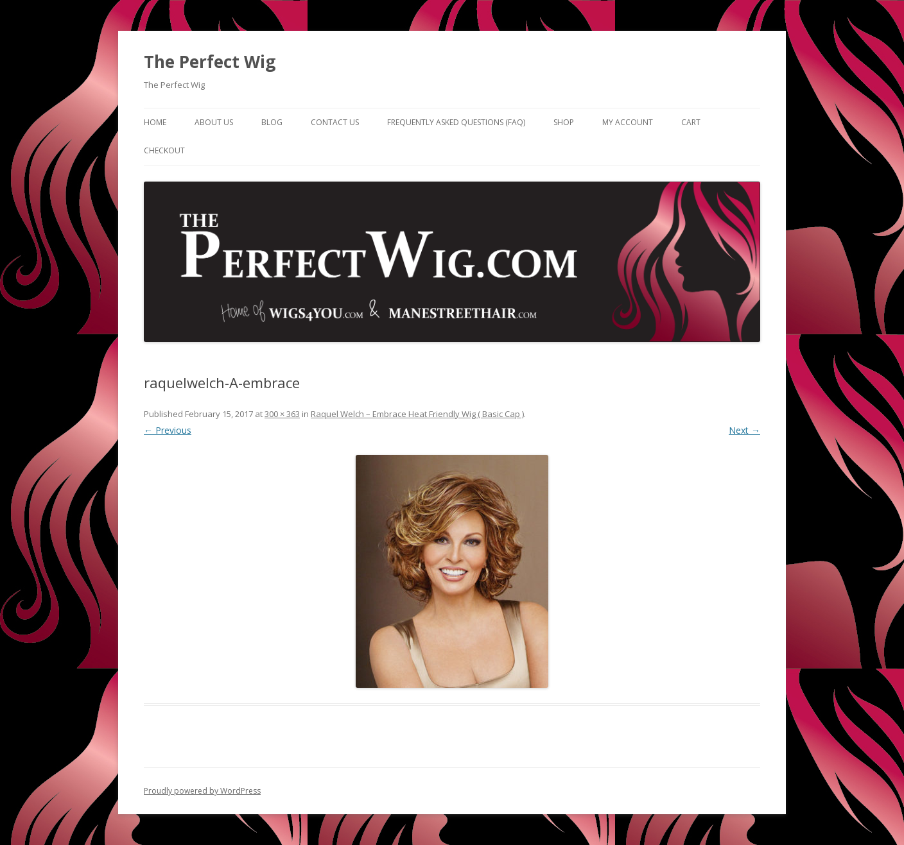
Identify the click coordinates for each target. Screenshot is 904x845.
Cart (690, 122)
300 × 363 (282, 414)
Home (155, 122)
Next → (744, 430)
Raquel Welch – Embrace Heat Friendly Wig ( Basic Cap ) (417, 414)
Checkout (164, 150)
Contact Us (335, 122)
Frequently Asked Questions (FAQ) (456, 122)
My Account (627, 122)
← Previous (167, 430)
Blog (271, 122)
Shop (563, 122)
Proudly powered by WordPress (202, 790)
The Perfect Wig (209, 61)
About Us (214, 122)
